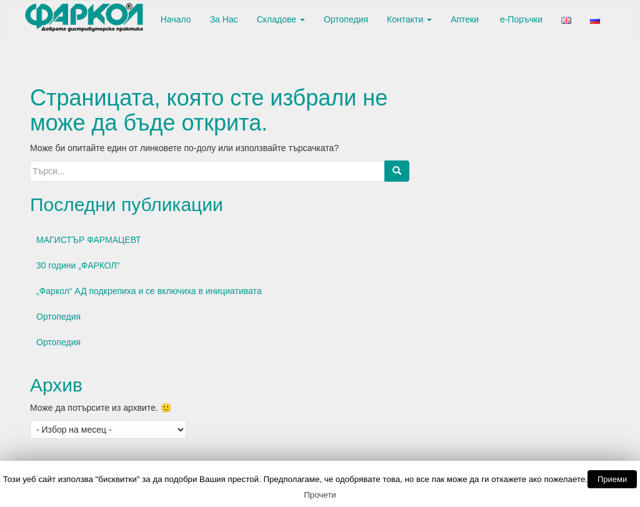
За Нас (224, 19)
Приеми (612, 479)
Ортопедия (346, 19)
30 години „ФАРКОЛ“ (77, 265)
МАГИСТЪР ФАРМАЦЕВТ (88, 240)
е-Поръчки (520, 19)
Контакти (409, 19)
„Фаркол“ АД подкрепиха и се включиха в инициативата (149, 291)
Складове (281, 19)
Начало (174, 19)
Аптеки (465, 19)
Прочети (320, 495)
